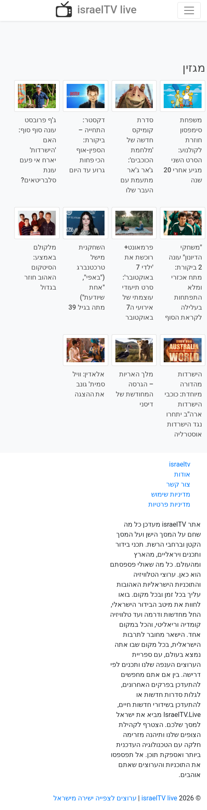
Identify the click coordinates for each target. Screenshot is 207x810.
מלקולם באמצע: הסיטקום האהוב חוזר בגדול (40, 267)
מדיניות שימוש (170, 494)
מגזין (193, 68)
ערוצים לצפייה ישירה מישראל (95, 798)
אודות (182, 474)
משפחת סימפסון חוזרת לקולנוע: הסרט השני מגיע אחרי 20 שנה (183, 150)
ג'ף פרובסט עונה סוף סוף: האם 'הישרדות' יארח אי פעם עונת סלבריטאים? (37, 150)
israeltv (179, 464)
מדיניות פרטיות (169, 504)
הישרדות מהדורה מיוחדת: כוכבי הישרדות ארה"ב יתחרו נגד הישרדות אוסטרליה (183, 404)
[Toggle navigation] (189, 10)
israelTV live (95, 10)
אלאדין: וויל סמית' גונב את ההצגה (88, 384)
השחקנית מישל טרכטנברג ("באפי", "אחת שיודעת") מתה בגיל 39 (86, 277)
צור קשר (178, 484)
